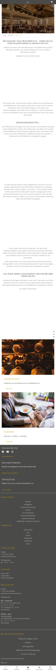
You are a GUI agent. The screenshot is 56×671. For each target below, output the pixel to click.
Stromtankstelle (28, 513)
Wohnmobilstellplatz (28, 516)
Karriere (28, 510)
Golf (28, 533)
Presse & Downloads (28, 507)
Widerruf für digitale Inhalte (28, 639)
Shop (28, 544)
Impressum (4, 662)
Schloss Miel (28, 530)
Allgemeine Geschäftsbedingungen (28, 650)
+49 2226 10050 (7, 554)
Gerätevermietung (28, 518)
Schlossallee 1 (5, 576)
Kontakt (28, 502)
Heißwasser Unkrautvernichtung (28, 521)
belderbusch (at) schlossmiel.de (11, 593)
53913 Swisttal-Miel (7, 578)
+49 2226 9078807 (8, 591)
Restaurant (28, 538)
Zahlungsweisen (28, 646)
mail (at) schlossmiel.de (8, 556)
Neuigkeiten (28, 504)
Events (28, 535)
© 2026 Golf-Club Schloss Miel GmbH (12, 659)
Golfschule (28, 541)
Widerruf (28, 642)
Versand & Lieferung (28, 654)
